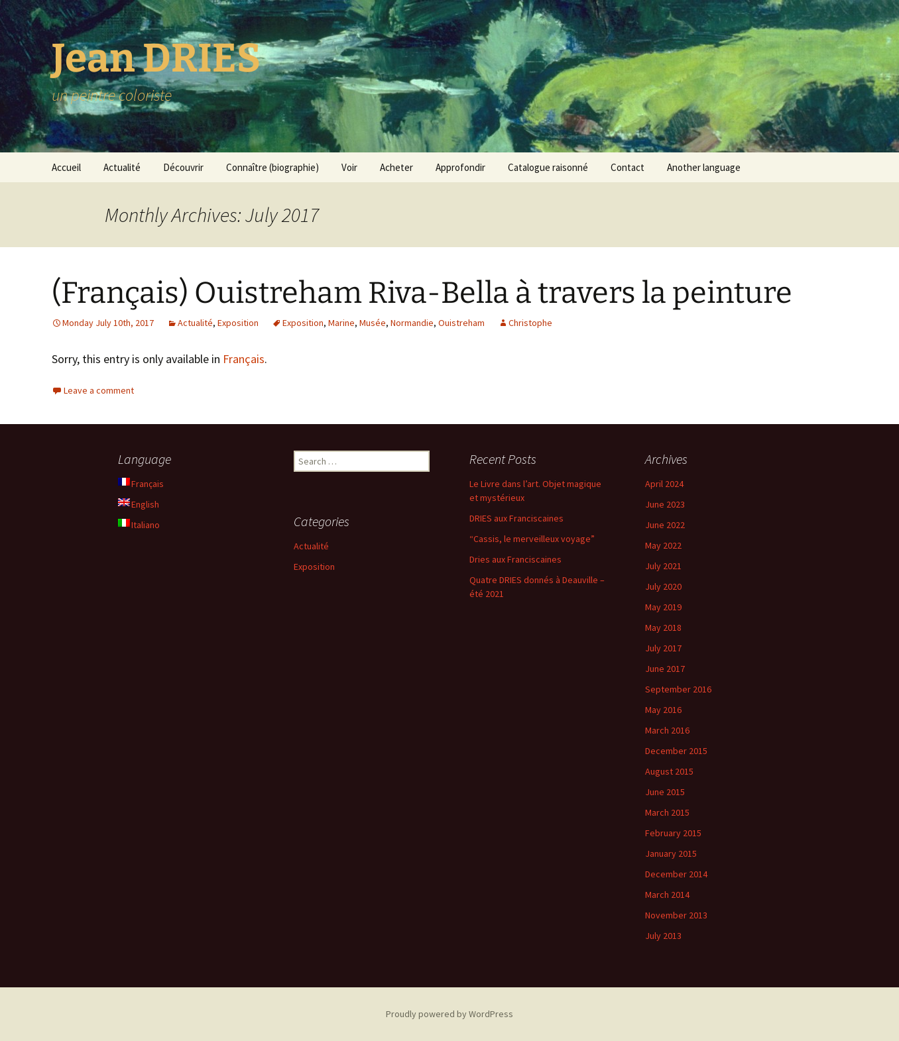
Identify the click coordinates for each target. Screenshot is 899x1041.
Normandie (412, 323)
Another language (704, 167)
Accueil (66, 167)
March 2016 (667, 730)
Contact (627, 167)
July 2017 (663, 648)
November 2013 (676, 915)
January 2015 (671, 853)
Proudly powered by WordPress (449, 1014)
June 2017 (665, 669)
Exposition (238, 323)
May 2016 (663, 710)
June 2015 (665, 792)
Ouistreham (461, 323)
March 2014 (667, 895)
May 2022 (663, 545)
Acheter (396, 167)
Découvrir (183, 167)
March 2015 (667, 812)
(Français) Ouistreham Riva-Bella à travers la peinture (422, 293)
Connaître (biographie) (272, 167)
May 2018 (663, 627)
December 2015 (676, 751)
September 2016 (678, 689)
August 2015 (669, 771)
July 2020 (663, 586)
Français (244, 358)
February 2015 (673, 833)
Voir (349, 167)
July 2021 (663, 566)
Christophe (530, 323)
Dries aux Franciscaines (515, 559)
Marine (341, 323)
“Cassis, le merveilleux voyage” (532, 539)
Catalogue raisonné (548, 167)
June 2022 (665, 525)
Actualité (122, 167)
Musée (372, 323)
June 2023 (665, 504)
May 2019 (663, 607)
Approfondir (460, 167)
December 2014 (676, 874)
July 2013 (663, 936)
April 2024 (664, 484)
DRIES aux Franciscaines (516, 518)
